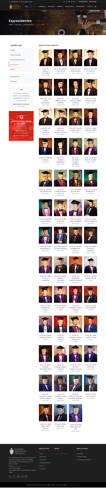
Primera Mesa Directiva (17, 60)
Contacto (90, 6)
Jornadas (59, 6)
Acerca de (33, 6)
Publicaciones (69, 6)
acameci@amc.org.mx (22, 135)
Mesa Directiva (15, 76)
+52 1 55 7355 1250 (22, 133)
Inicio (26, 6)
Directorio (13, 81)
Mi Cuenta (43, 467)
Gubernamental (82, 467)
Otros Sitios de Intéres (84, 470)
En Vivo (42, 476)
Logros (12, 69)
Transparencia (80, 6)
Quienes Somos (28, 24)
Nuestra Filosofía (15, 55)
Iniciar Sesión (83, 1)
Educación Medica (45, 473)
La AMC (12, 50)
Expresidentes (39, 24)
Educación (51, 6)
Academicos (41, 6)
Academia (80, 464)
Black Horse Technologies (59, 495)
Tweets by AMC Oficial (60, 464)
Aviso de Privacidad (74, 495)
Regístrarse (93, 1)
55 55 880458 (22, 131)
